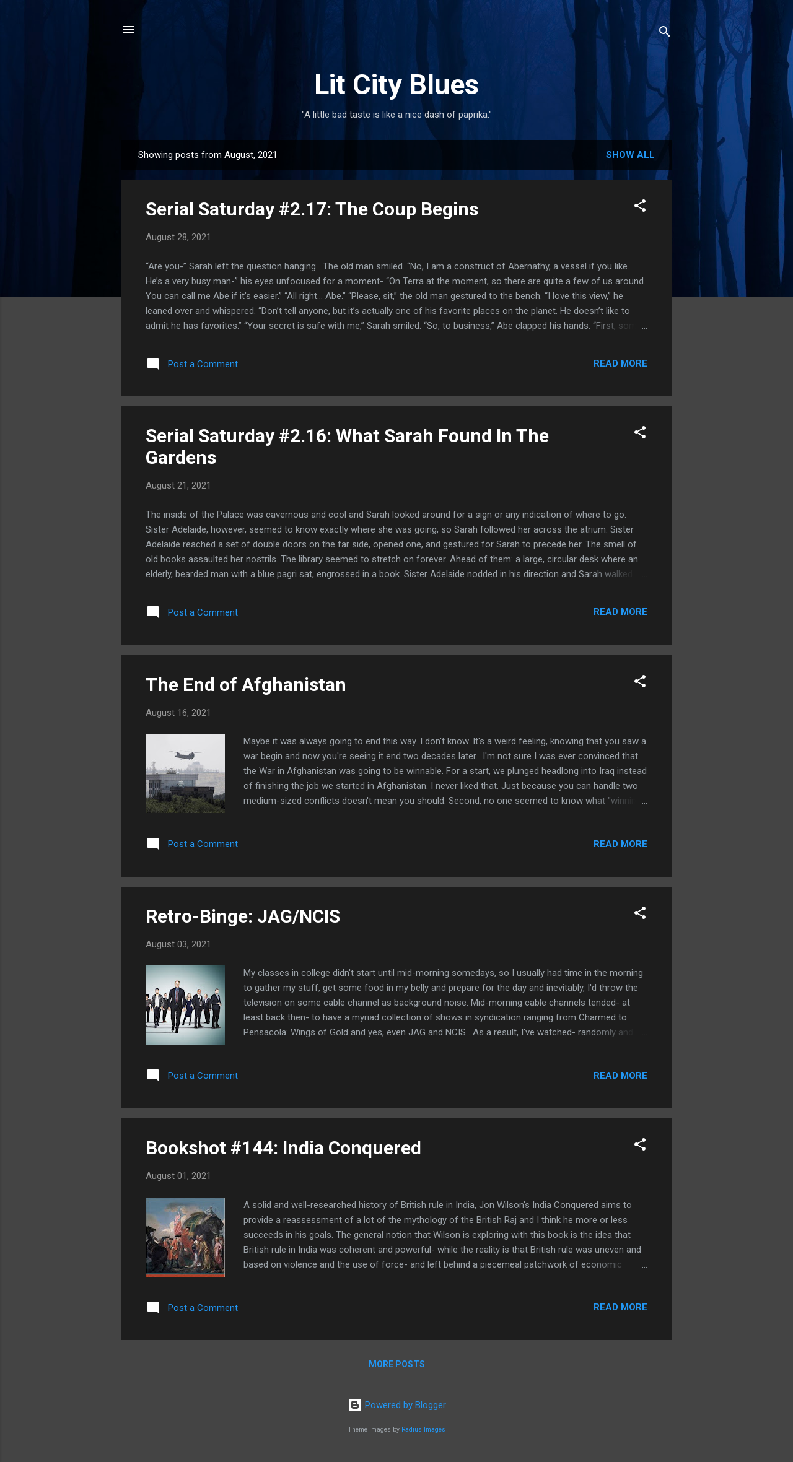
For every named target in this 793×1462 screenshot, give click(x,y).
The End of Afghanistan (246, 684)
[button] (640, 207)
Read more (620, 363)
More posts (397, 1364)
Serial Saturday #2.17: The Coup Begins (312, 209)
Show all (630, 154)
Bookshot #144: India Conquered (283, 1148)
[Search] (664, 34)
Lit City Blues (396, 84)
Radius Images (423, 1429)
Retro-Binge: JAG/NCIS (243, 916)
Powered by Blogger (397, 1405)
